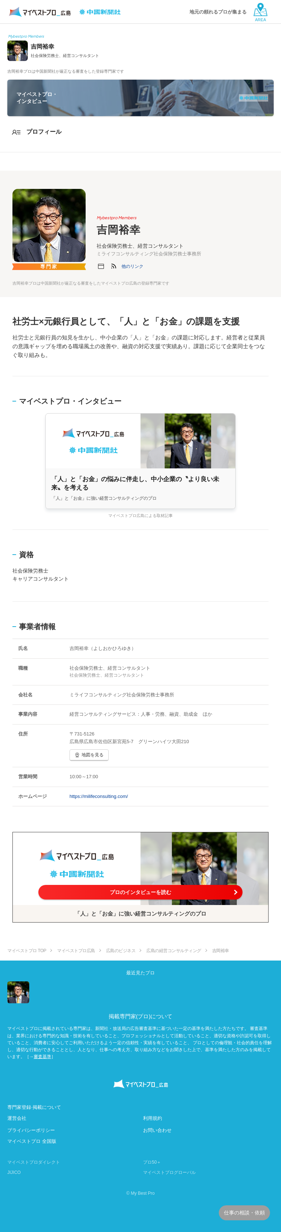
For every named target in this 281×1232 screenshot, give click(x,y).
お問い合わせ (157, 1130)
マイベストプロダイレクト (33, 1162)
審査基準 (42, 1056)
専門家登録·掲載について (34, 1107)
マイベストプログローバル (169, 1172)
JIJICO (14, 1172)
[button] (132, 266)
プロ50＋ (152, 1162)
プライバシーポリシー (31, 1130)
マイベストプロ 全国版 (31, 1141)
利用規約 (152, 1118)
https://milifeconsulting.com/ (99, 796)
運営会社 (16, 1118)
